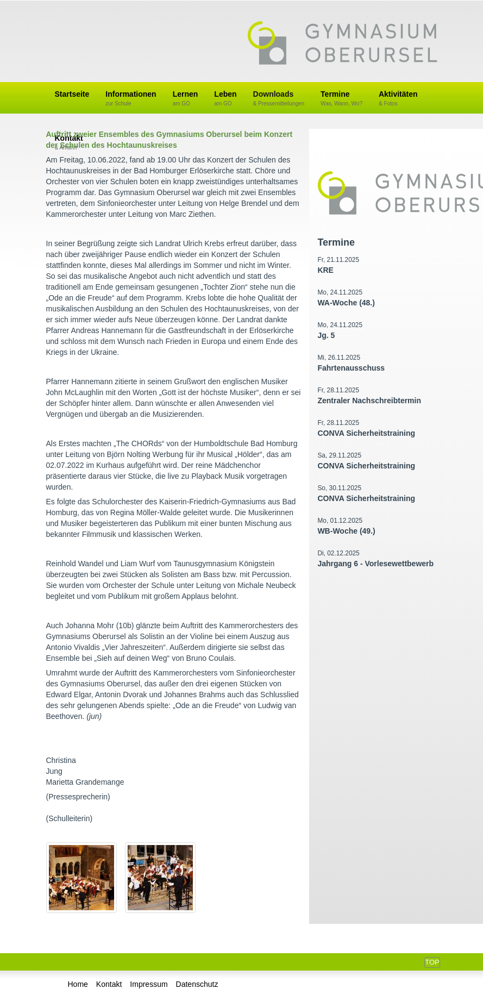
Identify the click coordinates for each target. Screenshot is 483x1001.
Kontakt (109, 984)
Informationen (130, 99)
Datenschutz (197, 984)
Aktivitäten (398, 99)
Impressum (148, 984)
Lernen (185, 99)
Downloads (279, 99)
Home (78, 984)
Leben (225, 99)
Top (432, 962)
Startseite (72, 94)
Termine (341, 99)
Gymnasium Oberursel (342, 44)
